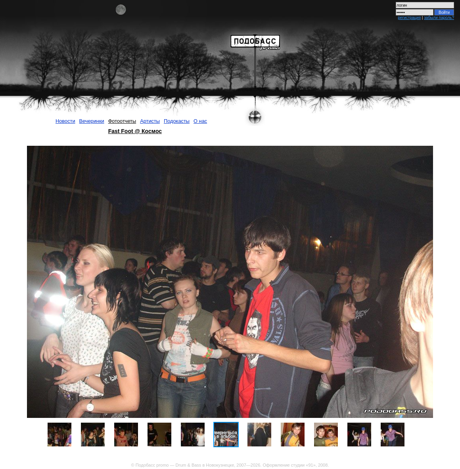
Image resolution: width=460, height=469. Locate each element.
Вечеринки (91, 121)
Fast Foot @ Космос (135, 131)
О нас (200, 121)
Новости (65, 121)
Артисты (150, 121)
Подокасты (177, 121)
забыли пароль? (439, 17)
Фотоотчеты (122, 121)
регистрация (409, 17)
